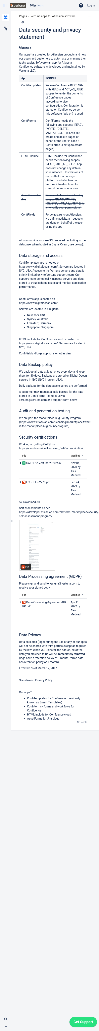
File (24, 455)
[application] (83, 1023)
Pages (23, 16)
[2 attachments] (22, 22)
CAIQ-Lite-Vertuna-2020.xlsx (43, 463)
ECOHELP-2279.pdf (38, 482)
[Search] (33, 5)
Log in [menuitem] (91, 5)
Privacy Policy (43, 680)
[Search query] (52, 5)
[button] (5, 5)
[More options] (89, 16)
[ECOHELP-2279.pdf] (37, 545)
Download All (29, 502)
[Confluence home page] (18, 5)
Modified (75, 455)
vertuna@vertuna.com (33, 399)
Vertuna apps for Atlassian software (53, 16)
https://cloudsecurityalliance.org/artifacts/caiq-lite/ (51, 448)
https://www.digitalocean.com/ (38, 266)
